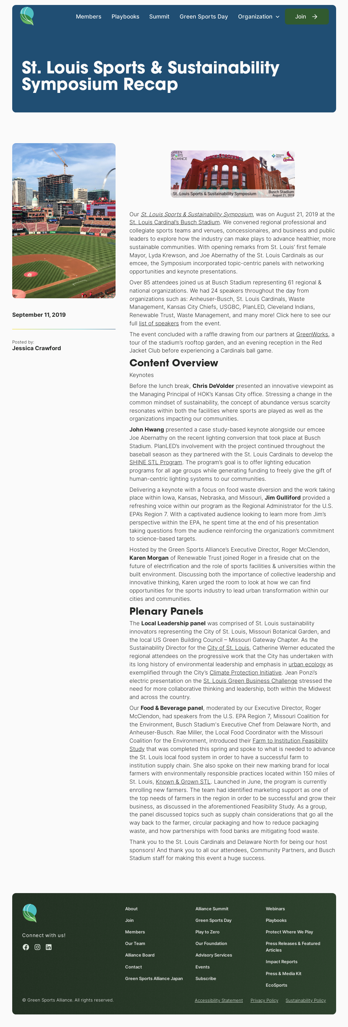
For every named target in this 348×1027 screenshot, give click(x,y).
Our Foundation (211, 943)
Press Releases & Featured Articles (292, 947)
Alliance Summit (211, 908)
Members (88, 16)
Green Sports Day (203, 16)
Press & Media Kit (283, 973)
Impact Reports (281, 962)
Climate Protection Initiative (246, 672)
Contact (133, 966)
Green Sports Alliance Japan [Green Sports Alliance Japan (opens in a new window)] (154, 978)
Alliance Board (140, 955)
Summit (159, 16)
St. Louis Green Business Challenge (250, 680)
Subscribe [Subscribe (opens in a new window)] (205, 978)
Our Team (135, 943)
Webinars (275, 908)
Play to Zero (207, 932)
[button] (259, 16)
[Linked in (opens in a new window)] (48, 947)
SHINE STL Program (155, 462)
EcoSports (276, 985)
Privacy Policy (264, 1000)
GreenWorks (312, 334)
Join (129, 920)
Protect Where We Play (289, 932)
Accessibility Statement (218, 1000)
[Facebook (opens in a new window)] (26, 947)
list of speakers (159, 323)
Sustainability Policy (306, 1000)
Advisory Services (213, 955)
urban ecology (307, 664)
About (131, 908)
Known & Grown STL (183, 781)
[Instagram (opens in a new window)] (37, 947)
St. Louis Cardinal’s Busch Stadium (174, 222)
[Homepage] (26, 15)
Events (202, 966)
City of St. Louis (228, 647)
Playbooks (125, 16)
